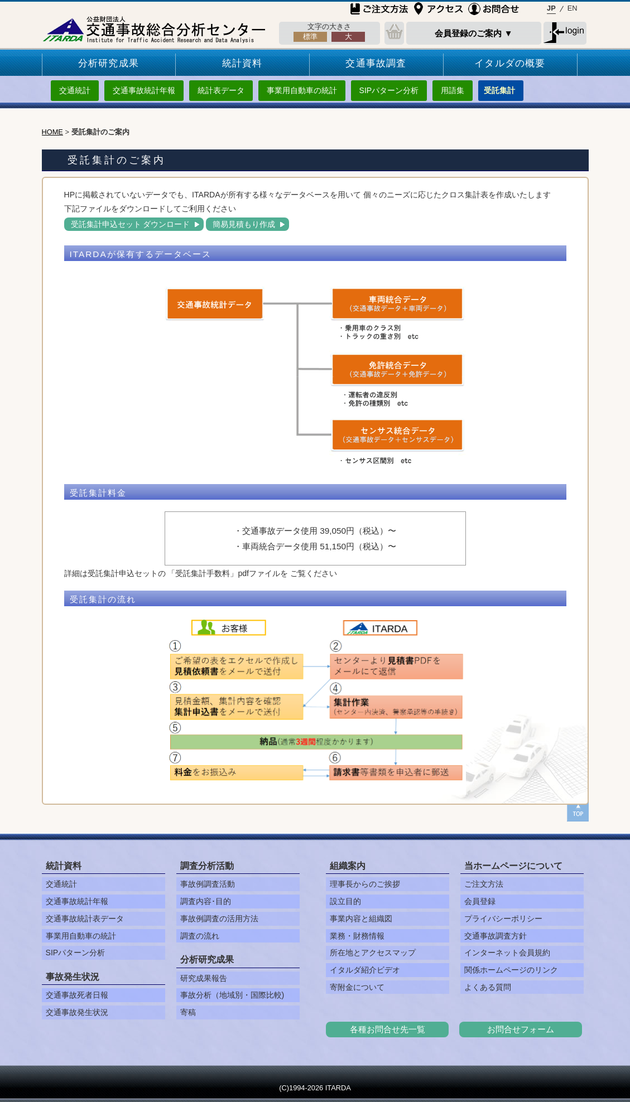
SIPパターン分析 (389, 90)
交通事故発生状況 (77, 1012)
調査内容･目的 (205, 901)
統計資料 (242, 63)
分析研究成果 (108, 63)
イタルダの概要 (509, 63)
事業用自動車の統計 (302, 90)
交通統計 (74, 90)
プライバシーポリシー (503, 918)
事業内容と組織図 (361, 918)
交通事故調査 (375, 63)
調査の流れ (199, 935)
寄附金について (357, 987)
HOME (52, 132)
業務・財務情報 (357, 935)
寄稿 (188, 1012)
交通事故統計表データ (85, 918)
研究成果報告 (203, 978)
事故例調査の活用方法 (219, 918)
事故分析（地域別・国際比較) (232, 994)
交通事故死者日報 (77, 994)
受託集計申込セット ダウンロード (130, 224)
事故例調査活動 (207, 883)
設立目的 (345, 901)
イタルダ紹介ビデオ (365, 969)
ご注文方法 (483, 883)
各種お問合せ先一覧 (387, 1029)
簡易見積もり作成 (244, 224)
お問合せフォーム (520, 1029)
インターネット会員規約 (507, 952)
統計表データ (221, 90)
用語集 (452, 90)
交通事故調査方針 (495, 935)
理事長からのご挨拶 (365, 883)
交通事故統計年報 (144, 90)
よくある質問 (487, 987)
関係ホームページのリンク (511, 969)
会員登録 (480, 901)
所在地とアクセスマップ (373, 952)
